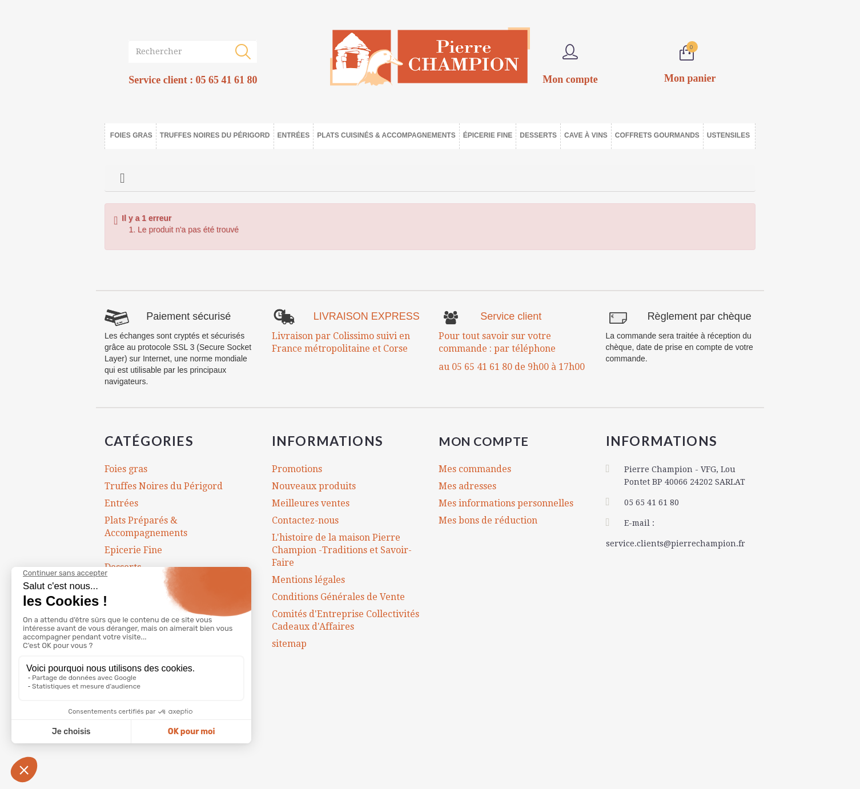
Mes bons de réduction (488, 520)
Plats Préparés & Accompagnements (146, 526)
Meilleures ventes (310, 503)
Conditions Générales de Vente (338, 596)
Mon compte (489, 441)
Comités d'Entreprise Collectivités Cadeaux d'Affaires (345, 620)
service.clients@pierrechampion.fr (675, 542)
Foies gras (126, 469)
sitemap (289, 643)
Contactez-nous (305, 520)
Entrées (121, 503)
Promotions (297, 469)
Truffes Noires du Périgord (164, 486)
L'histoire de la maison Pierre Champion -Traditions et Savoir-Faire (342, 550)
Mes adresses (467, 486)
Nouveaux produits (314, 486)
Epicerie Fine (133, 550)
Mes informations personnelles (506, 503)
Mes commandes (475, 469)
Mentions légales (308, 579)
